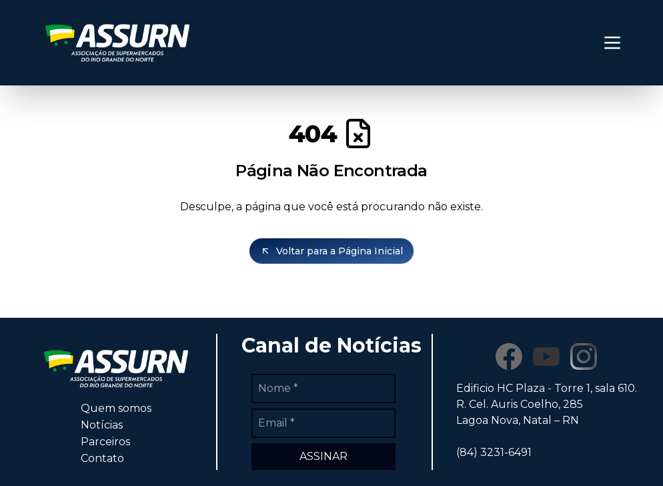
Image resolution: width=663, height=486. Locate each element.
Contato (102, 458)
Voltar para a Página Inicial (331, 251)
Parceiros (105, 441)
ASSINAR (323, 456)
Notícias (102, 425)
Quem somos (116, 408)
